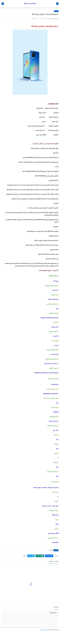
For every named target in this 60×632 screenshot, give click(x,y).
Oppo (56, 11)
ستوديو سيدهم (30, 4)
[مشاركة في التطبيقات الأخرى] (24, 555)
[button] (49, 555)
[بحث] (2, 3)
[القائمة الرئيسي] (57, 3)
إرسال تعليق (53, 612)
